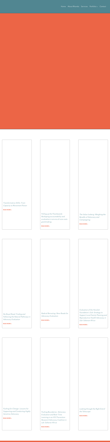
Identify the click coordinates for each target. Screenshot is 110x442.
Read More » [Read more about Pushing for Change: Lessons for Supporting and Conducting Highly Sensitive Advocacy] (7, 418)
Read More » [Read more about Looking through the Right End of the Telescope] (83, 415)
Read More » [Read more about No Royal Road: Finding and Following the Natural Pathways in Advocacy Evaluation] (7, 323)
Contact (103, 6)
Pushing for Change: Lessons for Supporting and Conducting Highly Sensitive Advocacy (16, 411)
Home (63, 6)
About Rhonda (73, 6)
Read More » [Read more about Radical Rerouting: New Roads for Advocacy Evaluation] (45, 320)
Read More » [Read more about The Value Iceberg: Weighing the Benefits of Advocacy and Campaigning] (83, 224)
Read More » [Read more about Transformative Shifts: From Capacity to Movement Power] (7, 209)
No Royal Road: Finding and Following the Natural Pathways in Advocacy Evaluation (16, 316)
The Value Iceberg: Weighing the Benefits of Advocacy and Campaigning (92, 217)
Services (84, 6)
